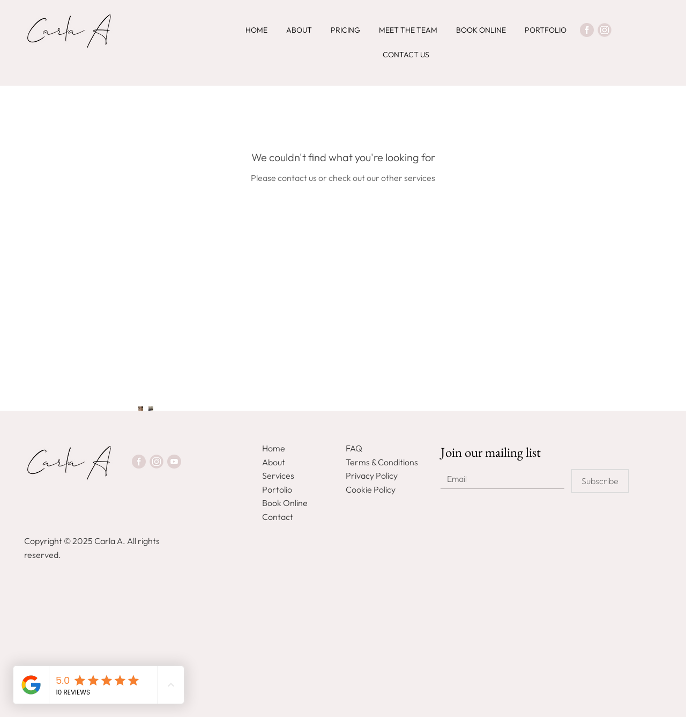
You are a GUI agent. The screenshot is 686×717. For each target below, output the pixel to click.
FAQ (354, 448)
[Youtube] (174, 462)
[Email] (499, 479)
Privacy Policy (372, 475)
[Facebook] (587, 30)
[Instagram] (605, 30)
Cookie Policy (371, 489)
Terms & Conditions (382, 462)
